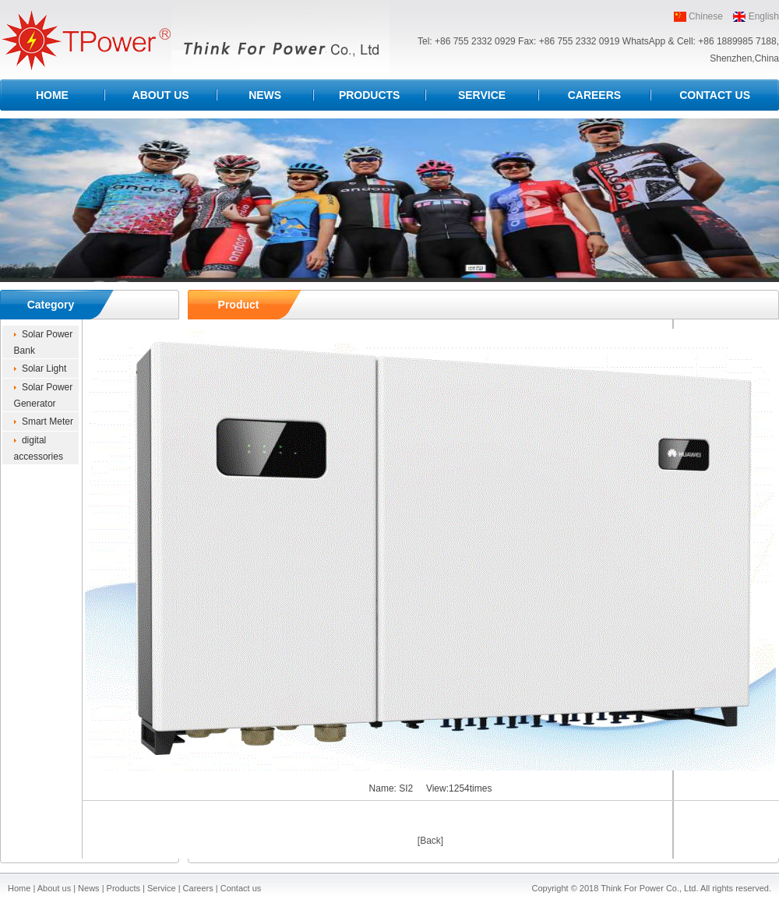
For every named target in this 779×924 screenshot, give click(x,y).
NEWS (265, 95)
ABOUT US (160, 95)
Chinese (706, 16)
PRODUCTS (369, 95)
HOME (52, 95)
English (764, 16)
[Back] (430, 840)
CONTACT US (714, 95)
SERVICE (482, 95)
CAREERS (594, 95)
